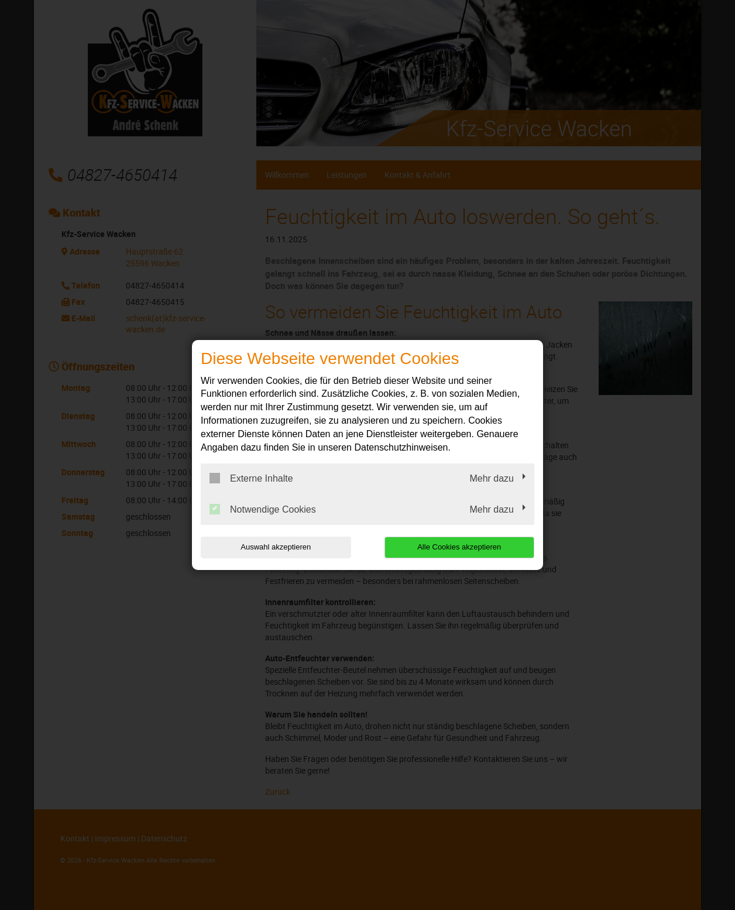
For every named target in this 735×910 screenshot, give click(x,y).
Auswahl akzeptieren (276, 546)
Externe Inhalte (251, 478)
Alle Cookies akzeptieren (459, 546)
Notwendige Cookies (262, 509)
